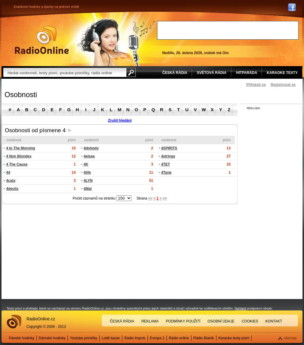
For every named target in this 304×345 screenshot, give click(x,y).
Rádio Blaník (204, 338)
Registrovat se (283, 85)
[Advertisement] (227, 30)
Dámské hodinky (52, 338)
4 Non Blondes (18, 156)
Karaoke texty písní (234, 338)
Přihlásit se (256, 85)
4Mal (88, 189)
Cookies (250, 321)
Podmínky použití (183, 321)
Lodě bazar (111, 338)
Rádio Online (42, 40)
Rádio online (179, 338)
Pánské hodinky (21, 338)
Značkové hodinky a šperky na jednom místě (46, 6)
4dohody (91, 148)
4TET (165, 164)
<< (150, 198)
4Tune (166, 172)
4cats (10, 181)
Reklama (150, 321)
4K (86, 164)
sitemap (290, 338)
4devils (12, 189)
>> (165, 198)
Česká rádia (122, 321)
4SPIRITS (169, 148)
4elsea (89, 156)
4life (87, 172)
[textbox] (64, 72)
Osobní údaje (221, 321)
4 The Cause (16, 164)
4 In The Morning (20, 148)
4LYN (88, 181)
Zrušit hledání (120, 120)
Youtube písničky (83, 338)
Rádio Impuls (134, 338)
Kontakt (273, 321)
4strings (168, 156)
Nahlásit (240, 308)
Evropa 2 (157, 338)
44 (8, 172)
